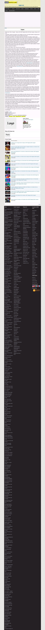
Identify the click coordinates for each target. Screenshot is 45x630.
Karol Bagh (34, 232)
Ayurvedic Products (17, 213)
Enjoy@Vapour (7, 92)
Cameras (15, 224)
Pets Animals (16, 310)
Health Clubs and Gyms (18, 257)
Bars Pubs (11, 116)
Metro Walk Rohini (8, 399)
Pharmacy (15, 312)
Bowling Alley (16, 222)
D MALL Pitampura (8, 283)
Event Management (17, 237)
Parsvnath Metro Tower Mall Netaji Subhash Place (9, 501)
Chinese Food (25, 218)
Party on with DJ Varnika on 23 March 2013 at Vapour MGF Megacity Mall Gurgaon (25, 156)
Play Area (15, 316)
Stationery (15, 330)
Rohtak (33, 259)
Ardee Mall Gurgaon (8, 251)
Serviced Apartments (17, 321)
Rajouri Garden (34, 256)
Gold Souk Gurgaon (8, 359)
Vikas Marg (34, 272)
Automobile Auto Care (17, 212)
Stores (6, 10)
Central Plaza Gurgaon (8, 261)
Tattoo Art (15, 333)
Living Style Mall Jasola (9, 386)
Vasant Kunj (34, 270)
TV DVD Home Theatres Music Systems (16, 339)
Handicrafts (16, 255)
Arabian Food (25, 210)
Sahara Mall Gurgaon (8, 520)
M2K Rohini (7, 390)
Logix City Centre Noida (9, 387)
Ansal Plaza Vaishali (8, 248)
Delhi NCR (21, 5)
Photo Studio (16, 313)
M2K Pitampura (7, 389)
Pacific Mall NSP (7, 470)
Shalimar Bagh (34, 264)
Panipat (33, 247)
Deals (22, 8)
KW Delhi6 (6, 384)
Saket (33, 261)
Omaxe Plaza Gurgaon (8, 452)
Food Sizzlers (25, 234)
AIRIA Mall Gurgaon (8, 225)
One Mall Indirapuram (8, 455)
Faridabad (34, 218)
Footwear (15, 246)
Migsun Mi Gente (7, 411)
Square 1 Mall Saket (8, 566)
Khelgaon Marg (34, 235)
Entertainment (16, 236)
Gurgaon (10, 111)
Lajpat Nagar (34, 238)
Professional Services (17, 318)
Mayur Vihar (34, 241)
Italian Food (25, 241)
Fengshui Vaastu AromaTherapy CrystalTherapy (17, 240)
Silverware (15, 324)
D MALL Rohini (7, 285)
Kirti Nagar (34, 236)
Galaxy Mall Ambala (8, 344)
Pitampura (34, 252)
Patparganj (34, 250)
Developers (27, 8)
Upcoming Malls (12, 10)
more (39, 204)
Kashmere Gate (35, 233)
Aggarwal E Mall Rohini (9, 219)
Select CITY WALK (8, 524)
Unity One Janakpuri (8, 602)
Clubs (14, 116)
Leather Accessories (17, 281)
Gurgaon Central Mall (8, 368)
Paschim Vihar (34, 249)
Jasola (33, 230)
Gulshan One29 (7, 366)
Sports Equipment (17, 327)
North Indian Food (26, 252)
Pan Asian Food (25, 253)
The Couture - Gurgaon (9, 591)
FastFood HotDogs (26, 221)
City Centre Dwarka (8, 265)
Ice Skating (16, 268)
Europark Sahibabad (8, 340)
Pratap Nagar (34, 253)
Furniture (15, 247)
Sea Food (24, 256)
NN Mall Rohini (7, 426)
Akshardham (34, 210)
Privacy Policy (34, 280)
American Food (25, 209)
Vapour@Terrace (29, 62)
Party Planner (16, 304)
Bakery (24, 212)
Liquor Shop (16, 284)
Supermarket (16, 332)
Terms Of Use (34, 282)
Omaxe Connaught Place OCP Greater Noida (8, 444)
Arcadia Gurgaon (7, 250)
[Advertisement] (22, 19)
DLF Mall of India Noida (9, 311)
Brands (13, 8)
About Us (33, 277)
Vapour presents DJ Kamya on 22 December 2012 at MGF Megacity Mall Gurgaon (25, 160)
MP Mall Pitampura (8, 419)
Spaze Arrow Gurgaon (8, 556)
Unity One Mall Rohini (8, 603)
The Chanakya (7, 589)
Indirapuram (34, 227)
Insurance (15, 270)
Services (15, 322)
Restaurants (23, 116)
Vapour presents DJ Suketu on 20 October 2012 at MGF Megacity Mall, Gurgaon (24, 199)
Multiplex (15, 294)
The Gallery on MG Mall (9, 592)
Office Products (16, 297)
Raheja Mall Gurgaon (8, 512)
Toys (14, 335)
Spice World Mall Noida (9, 564)
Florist (15, 244)
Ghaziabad (34, 219)
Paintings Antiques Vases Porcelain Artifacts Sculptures (17, 301)
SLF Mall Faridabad (8, 547)
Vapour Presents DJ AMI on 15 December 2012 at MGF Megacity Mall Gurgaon (24, 163)
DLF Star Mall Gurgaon (9, 322)
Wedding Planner (17, 346)
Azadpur (33, 213)
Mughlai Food (25, 250)
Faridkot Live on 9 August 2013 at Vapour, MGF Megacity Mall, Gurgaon (23, 142)
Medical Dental (16, 287)
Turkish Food (25, 261)
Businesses (18, 8)
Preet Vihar (34, 255)
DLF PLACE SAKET (8, 315)
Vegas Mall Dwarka (8, 612)
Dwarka (33, 216)
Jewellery (15, 271)
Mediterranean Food (26, 247)
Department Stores (17, 231)
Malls (38, 8)
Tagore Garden (34, 267)
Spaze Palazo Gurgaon (9, 560)
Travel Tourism (16, 336)
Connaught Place (8, 271)
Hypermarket (16, 267)
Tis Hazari (34, 269)
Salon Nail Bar (16, 319)
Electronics (16, 234)
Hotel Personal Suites (17, 265)
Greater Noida (34, 222)
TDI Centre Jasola (8, 574)
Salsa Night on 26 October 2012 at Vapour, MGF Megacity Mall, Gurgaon (23, 195)
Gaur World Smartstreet (9, 355)
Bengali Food (25, 215)
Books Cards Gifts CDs (18, 221)
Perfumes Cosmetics (17, 307)
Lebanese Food (18, 116)
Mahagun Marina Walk (8, 392)
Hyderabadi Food (26, 237)
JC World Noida (7, 375)
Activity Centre (16, 209)
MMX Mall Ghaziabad (8, 415)
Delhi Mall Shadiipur (8, 290)
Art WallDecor (16, 210)
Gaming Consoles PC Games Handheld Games (17, 250)
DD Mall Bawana (7, 289)
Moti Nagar (34, 244)
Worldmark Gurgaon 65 (9, 628)
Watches (15, 344)
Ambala (33, 212)
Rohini (33, 258)
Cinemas (15, 228)
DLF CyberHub (7, 304)
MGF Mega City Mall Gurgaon (28, 119)
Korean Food (25, 244)
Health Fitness (16, 258)
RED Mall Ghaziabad (8, 513)
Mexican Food (25, 249)
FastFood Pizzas (26, 225)
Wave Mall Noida (7, 613)
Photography (16, 315)
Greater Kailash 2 (35, 221)
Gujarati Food (25, 235)
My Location (8, 8)
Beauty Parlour (16, 219)
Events (31, 8)
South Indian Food (26, 258)
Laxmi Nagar (34, 239)
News (35, 8)
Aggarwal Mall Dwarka (8, 224)
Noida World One (8, 428)
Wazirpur (33, 273)
